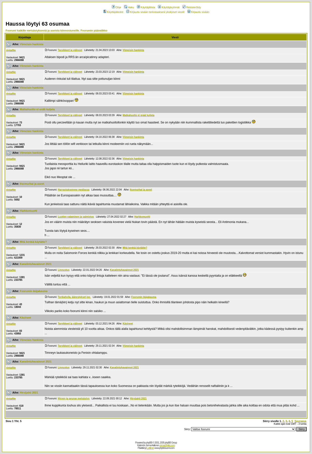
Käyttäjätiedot (113, 11)
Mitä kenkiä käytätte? (33, 241)
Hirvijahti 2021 (29, 392)
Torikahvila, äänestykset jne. (74, 297)
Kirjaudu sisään (198, 11)
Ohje (116, 7)
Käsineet (25, 317)
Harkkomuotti (28, 210)
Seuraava (300, 421)
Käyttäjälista (146, 7)
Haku (129, 7)
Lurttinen (150, 448)
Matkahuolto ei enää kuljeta (37, 109)
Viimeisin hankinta (31, 44)
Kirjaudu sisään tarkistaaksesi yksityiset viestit (155, 11)
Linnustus (63, 270)
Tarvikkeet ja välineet (70, 50)
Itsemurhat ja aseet (32, 183)
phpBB (149, 442)
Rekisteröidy (192, 7)
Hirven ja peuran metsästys (73, 398)
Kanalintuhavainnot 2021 (35, 263)
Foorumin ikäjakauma (33, 291)
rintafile (11, 50)
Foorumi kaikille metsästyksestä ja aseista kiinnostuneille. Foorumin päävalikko (56, 30)
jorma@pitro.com (167, 445)
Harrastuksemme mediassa (73, 189)
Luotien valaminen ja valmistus (76, 216)
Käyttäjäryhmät (168, 7)
